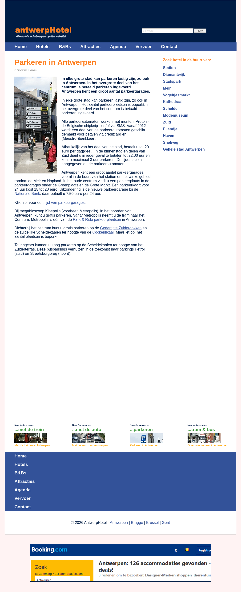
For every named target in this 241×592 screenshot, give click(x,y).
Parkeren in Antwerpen (144, 445)
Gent (166, 523)
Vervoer (33, 70)
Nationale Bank (27, 194)
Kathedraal (173, 102)
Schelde (170, 109)
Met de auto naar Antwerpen (90, 445)
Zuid (167, 122)
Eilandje (170, 129)
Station (169, 68)
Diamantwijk (174, 75)
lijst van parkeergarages (65, 203)
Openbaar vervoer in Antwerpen (207, 445)
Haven (168, 136)
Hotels (42, 46)
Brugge (137, 523)
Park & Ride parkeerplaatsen (97, 220)
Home (20, 46)
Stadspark (172, 81)
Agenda (118, 46)
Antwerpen (22, 70)
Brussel (152, 523)
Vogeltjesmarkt (176, 95)
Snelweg (170, 142)
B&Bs (65, 46)
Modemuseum (176, 115)
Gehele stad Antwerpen (184, 149)
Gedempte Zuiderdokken (120, 228)
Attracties (90, 46)
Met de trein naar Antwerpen (32, 445)
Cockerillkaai (103, 232)
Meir (167, 88)
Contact (169, 46)
